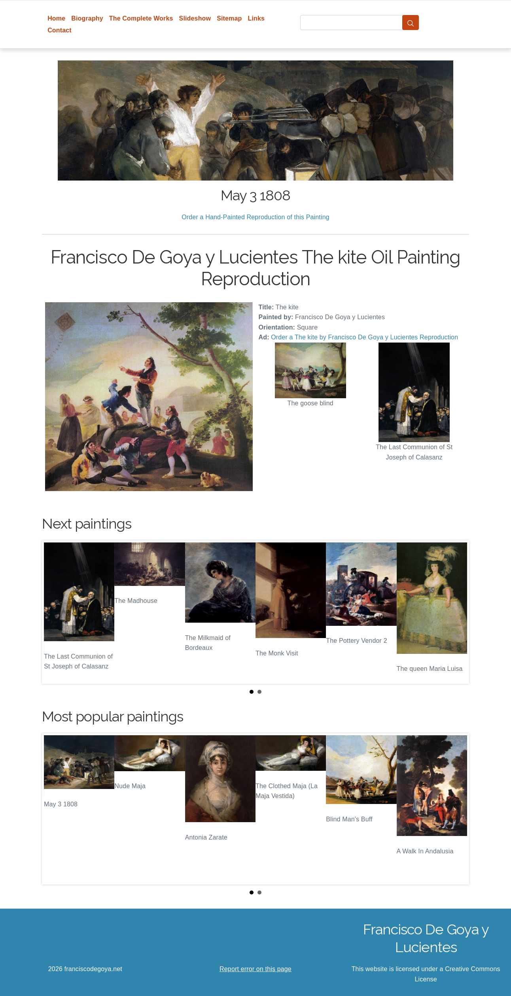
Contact (59, 30)
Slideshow (195, 18)
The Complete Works (141, 18)
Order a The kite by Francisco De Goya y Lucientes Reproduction (364, 337)
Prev (54, 612)
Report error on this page (255, 969)
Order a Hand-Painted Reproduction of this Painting (255, 217)
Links (256, 18)
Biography (87, 18)
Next (456, 612)
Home (56, 18)
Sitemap (229, 18)
